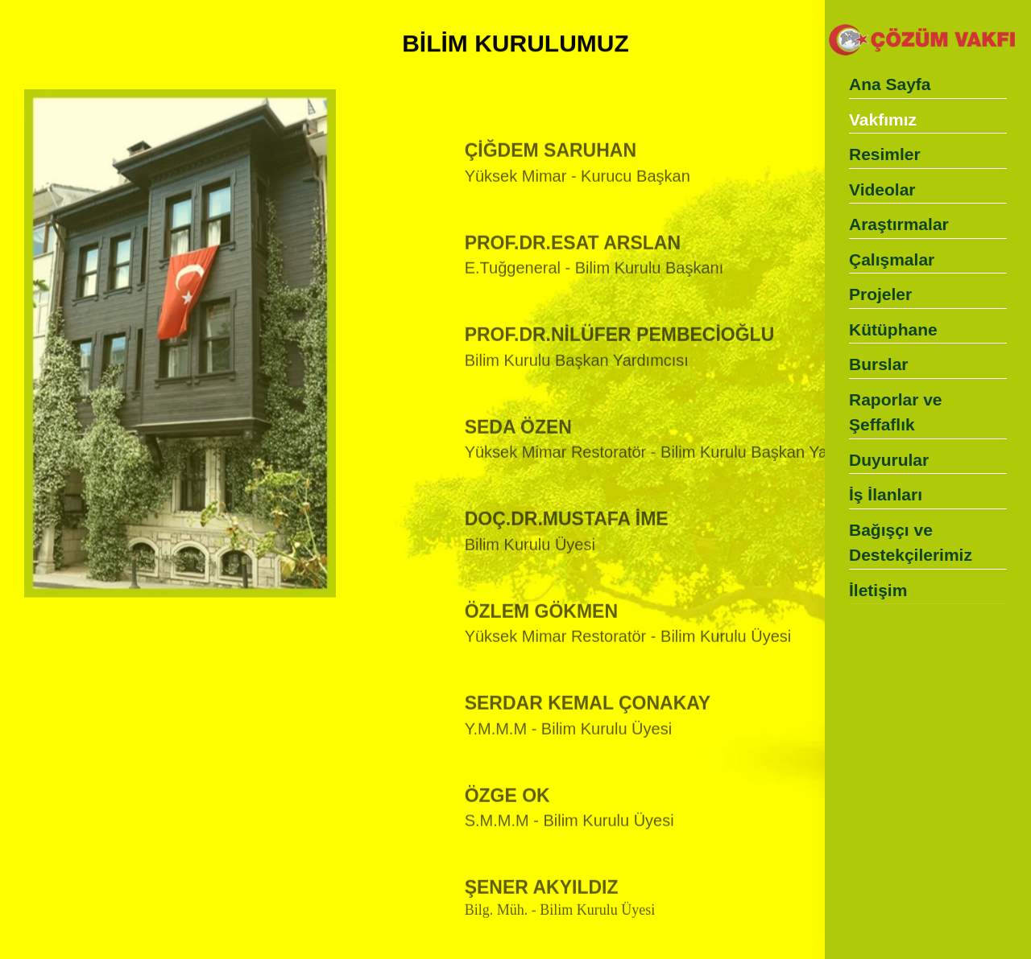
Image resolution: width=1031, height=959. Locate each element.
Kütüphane (893, 329)
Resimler (885, 154)
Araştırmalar (899, 224)
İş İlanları (885, 494)
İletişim (878, 590)
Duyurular (889, 460)
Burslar (879, 364)
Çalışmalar (891, 259)
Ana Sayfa (890, 84)
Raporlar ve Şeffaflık (895, 412)
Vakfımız (883, 119)
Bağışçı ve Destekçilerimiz (910, 543)
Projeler (880, 294)
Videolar (882, 189)
